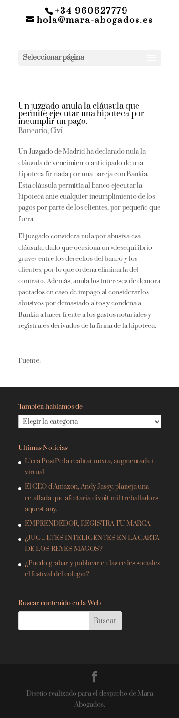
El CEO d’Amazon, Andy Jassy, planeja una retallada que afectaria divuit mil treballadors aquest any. (91, 498)
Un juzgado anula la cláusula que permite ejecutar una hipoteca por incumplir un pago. (81, 114)
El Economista (63, 361)
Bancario (32, 130)
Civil (57, 130)
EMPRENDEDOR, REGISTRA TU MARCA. (88, 523)
